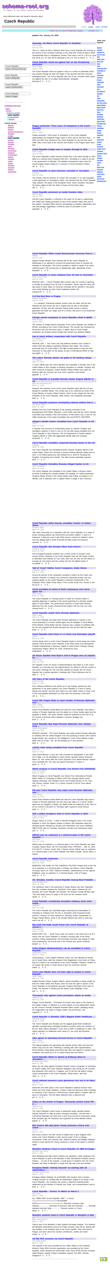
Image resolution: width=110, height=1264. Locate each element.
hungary (11, 144)
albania (10, 125)
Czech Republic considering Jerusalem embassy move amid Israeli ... (62, 902)
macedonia (12, 151)
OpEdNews (100, 128)
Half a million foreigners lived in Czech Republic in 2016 (60, 814)
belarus (11, 130)
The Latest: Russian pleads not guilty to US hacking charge (61, 358)
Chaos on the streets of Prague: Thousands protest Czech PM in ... (63, 1103)
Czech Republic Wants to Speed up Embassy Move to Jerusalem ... (58, 1058)
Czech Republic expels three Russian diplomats (55, 613)
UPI (98, 165)
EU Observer (101, 91)
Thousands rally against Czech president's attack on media (61, 995)
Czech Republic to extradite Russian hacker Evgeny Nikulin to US (63, 380)
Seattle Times (101, 149)
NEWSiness (100, 119)
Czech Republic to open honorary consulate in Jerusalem (60, 171)
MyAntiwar (100, 117)
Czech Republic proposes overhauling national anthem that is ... (64, 402)
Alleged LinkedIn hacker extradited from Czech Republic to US (63, 421)
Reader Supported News (100, 135)
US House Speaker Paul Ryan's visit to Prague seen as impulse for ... (63, 656)
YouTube (104, 27)
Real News (100, 140)
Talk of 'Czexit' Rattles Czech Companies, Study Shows (59, 568)
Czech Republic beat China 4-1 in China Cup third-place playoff (63, 634)
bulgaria (11, 134)
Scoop (99, 144)
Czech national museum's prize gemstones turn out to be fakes (63, 1080)
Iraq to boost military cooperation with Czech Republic (59, 336)
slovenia (11, 168)
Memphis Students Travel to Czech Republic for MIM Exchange (63, 1149)
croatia (10, 136)
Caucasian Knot (102, 68)
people (12, 119)
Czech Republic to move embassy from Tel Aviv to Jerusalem (62, 275)
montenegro (12, 155)
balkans (11, 127)
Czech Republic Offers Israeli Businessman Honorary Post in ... (63, 253)
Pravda (99, 130)
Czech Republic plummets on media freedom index (57, 192)
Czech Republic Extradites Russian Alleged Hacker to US (60, 464)
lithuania (11, 149)
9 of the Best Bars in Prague (46, 296)
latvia (10, 147)
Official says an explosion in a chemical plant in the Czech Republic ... (61, 836)
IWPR (98, 98)
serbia (10, 163)
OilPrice (99, 126)
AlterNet (99, 48)
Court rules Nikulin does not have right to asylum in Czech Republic (61, 973)
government (14, 117)
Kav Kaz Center (102, 103)
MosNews (100, 114)
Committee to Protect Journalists (101, 73)
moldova (11, 153)
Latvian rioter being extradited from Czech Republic (57, 747)
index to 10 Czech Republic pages (66, 30)
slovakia (11, 165)
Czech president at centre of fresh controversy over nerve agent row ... (61, 590)
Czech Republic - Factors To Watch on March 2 (55, 1191)
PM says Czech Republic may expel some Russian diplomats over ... (62, 791)
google (90, 27)
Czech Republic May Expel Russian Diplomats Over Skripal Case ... (61, 725)
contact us (93, 30)
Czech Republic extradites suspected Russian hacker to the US (63, 443)
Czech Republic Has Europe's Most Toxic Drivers (56, 547)
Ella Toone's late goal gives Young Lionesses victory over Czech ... (60, 1126)
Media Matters (101, 105)
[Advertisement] (55, 102)
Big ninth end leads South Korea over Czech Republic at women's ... (60, 926)
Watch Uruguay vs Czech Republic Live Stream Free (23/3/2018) (63, 769)
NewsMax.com (101, 124)
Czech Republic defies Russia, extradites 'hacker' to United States (61, 524)
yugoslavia (12, 172)
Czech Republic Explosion (45, 859)
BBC (98, 57)
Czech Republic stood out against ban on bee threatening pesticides (60, 63)
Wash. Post (100, 167)
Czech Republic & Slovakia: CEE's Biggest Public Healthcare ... (63, 1017)
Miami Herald (101, 107)
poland (10, 157)
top (103, 1259)
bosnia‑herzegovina (15, 132)
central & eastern (13, 113)
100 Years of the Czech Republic (48, 679)
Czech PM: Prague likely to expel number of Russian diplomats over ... (63, 701)
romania (11, 159)
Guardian (99, 94)
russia (10, 161)
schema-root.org (12, 106)
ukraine (11, 170)
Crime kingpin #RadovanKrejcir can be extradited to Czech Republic (61, 949)
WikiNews (100, 172)
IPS (98, 96)
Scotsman (100, 147)
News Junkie (101, 121)
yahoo (98, 27)
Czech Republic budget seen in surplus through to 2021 (60, 149)
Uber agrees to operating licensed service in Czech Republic (62, 1038)
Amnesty (99, 50)
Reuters (99, 142)
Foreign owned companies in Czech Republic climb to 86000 (62, 317)
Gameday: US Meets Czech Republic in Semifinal (56, 43)
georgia (11, 142)
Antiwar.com (100, 52)
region (7, 109)
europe (8, 111)
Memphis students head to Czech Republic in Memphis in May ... (63, 1216)
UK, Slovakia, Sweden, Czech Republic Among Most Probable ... (63, 880)
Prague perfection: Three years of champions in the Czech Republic (61, 127)
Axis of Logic (101, 55)
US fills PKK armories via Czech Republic (52, 1239)
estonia (11, 140)
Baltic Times (100, 59)
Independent (100, 101)
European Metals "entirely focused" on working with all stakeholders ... (59, 1169)
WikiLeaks (100, 170)
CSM (98, 66)
